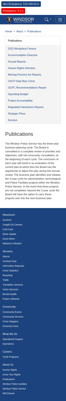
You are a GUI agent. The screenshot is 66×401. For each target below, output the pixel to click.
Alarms (6, 256)
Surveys (12, 120)
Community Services (13, 316)
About (19, 31)
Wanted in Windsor (12, 243)
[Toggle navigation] (60, 19)
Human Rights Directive (21, 68)
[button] (48, 19)
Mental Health (10, 294)
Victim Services (10, 289)
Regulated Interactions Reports (26, 107)
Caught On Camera (12, 224)
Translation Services (13, 284)
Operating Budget (18, 94)
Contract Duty (10, 261)
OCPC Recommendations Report (27, 87)
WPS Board (8, 393)
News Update (9, 234)
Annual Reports (17, 61)
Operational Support (13, 339)
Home (8, 31)
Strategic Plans (16, 113)
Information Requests (13, 266)
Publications (34, 31)
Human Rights (10, 370)
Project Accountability (20, 100)
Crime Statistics (10, 270)
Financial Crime (10, 326)
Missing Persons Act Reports (24, 74)
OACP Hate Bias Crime (21, 81)
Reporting (7, 275)
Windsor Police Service (14, 388)
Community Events (12, 312)
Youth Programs (11, 357)
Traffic (6, 280)
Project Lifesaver (11, 299)
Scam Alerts (9, 238)
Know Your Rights (12, 374)
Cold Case (8, 229)
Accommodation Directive (22, 55)
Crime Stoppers (10, 321)
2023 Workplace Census (22, 48)
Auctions (7, 220)
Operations (8, 344)
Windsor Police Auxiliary (15, 384)
